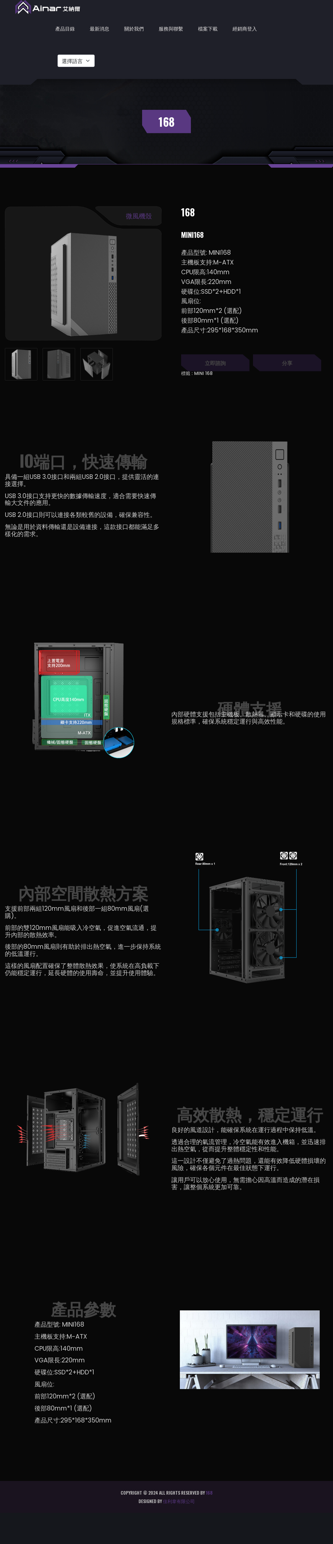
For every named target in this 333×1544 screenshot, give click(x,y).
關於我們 (134, 28)
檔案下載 (208, 28)
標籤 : (187, 373)
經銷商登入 (245, 28)
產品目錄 (65, 28)
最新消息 (99, 28)
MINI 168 (203, 373)
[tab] (21, 364)
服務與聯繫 (171, 28)
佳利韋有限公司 (179, 1501)
